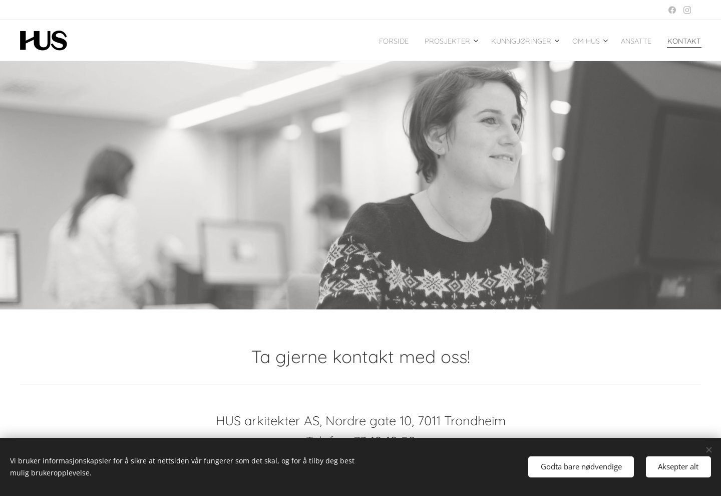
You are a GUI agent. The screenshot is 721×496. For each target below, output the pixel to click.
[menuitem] (357, 40)
